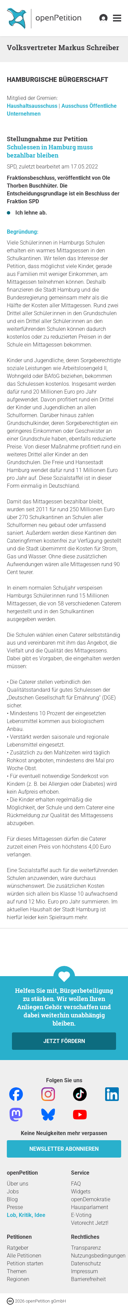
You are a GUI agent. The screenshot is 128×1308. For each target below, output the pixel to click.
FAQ (76, 1183)
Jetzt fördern (64, 1041)
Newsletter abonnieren (64, 1149)
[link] (117, 18)
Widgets (80, 1191)
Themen (17, 1271)
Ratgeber (17, 1248)
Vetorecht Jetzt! (90, 1223)
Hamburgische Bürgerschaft (57, 80)
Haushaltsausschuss (33, 106)
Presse (15, 1207)
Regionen (18, 1279)
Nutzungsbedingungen (98, 1255)
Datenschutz (86, 1263)
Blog (12, 1199)
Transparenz (86, 1248)
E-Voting (81, 1215)
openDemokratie (90, 1199)
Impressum (84, 1271)
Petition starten (25, 1263)
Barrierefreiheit (88, 1279)
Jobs (13, 1191)
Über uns (17, 1183)
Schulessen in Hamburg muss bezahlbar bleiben (50, 151)
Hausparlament (89, 1207)
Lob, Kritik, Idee (26, 1215)
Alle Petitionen (24, 1255)
